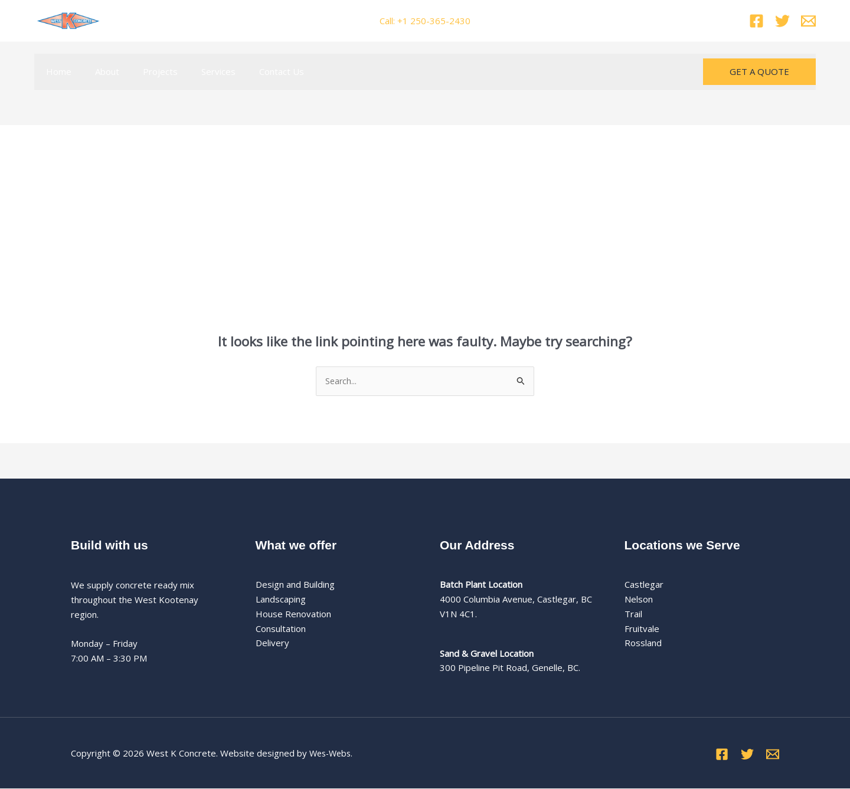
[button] (759, 71)
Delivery (272, 643)
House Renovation (293, 614)
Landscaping (281, 599)
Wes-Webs (332, 753)
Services (198, 71)
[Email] (808, 21)
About (98, 71)
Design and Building (295, 585)
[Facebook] (756, 21)
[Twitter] (782, 21)
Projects (145, 71)
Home (55, 71)
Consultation (281, 629)
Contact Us (255, 71)
